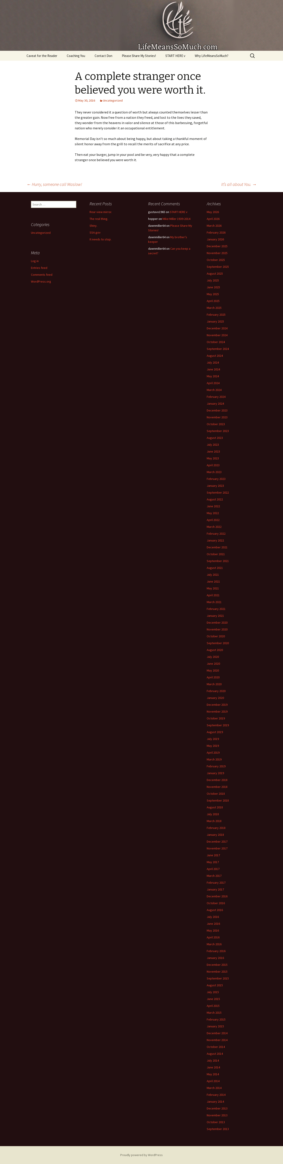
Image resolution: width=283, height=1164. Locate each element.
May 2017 (213, 862)
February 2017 (216, 883)
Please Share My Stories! (139, 56)
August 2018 (215, 807)
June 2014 (213, 1067)
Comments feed (41, 275)
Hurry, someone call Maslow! (54, 184)
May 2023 (213, 458)
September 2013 (218, 1129)
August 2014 (215, 1054)
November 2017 (217, 848)
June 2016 (213, 924)
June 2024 (213, 369)
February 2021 (216, 609)
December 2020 (217, 622)
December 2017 (217, 841)
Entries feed (39, 268)
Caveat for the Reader (42, 56)
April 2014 (213, 1081)
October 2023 (216, 424)
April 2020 (213, 677)
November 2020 (217, 629)
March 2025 (214, 308)
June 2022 (213, 506)
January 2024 (215, 404)
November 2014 (217, 1040)
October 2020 (216, 636)
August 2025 (215, 273)
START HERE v (175, 56)
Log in (35, 261)
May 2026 (213, 212)
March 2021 (214, 602)
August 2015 (215, 985)
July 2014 (213, 1060)
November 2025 (217, 253)
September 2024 (218, 349)
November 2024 (217, 335)
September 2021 (218, 561)
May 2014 (213, 1074)
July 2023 (213, 445)
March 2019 (214, 759)
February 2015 (216, 1019)
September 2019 (218, 725)
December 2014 (217, 1033)
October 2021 (216, 554)
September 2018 (218, 800)
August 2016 (215, 910)
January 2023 (215, 486)
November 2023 (217, 417)
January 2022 (215, 540)
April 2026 (213, 219)
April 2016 (213, 937)
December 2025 (217, 246)
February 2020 (216, 691)
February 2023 (216, 479)
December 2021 (217, 547)
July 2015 (213, 992)
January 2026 (215, 239)
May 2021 (213, 588)
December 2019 (217, 705)
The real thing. (99, 219)
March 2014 (214, 1088)
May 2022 (213, 513)
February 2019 (216, 766)
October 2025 (216, 260)
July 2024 (213, 362)
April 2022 (213, 520)
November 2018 (217, 787)
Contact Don (103, 56)
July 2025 (213, 280)
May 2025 (213, 294)
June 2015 (213, 999)
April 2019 (213, 753)
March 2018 (214, 821)
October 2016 (216, 903)
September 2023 (218, 431)
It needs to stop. (100, 239)
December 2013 (217, 1108)
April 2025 (213, 301)
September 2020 (218, 643)
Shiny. (93, 226)
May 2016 (213, 930)
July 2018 (213, 814)
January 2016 (215, 958)
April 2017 (213, 869)
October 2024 (216, 342)
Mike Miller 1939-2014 (176, 219)
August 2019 (215, 732)
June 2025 (213, 287)
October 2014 (216, 1047)
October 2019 (216, 718)
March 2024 (214, 390)
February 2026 (216, 232)
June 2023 (213, 451)
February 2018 (216, 828)
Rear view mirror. (101, 212)
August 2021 (215, 568)
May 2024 (213, 376)
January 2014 (215, 1102)
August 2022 (215, 499)
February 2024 (216, 397)
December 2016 (217, 896)
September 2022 (218, 492)
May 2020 (213, 670)
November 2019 (217, 711)
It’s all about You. (238, 184)
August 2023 (215, 438)
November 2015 (217, 971)
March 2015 (214, 1013)
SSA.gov (95, 232)
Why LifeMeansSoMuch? (211, 56)
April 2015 (213, 1006)
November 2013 (217, 1115)
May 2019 (213, 746)
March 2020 (214, 684)
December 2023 (217, 410)
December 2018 (217, 780)
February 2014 (216, 1095)
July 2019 (213, 739)
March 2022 (214, 527)
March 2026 (214, 226)
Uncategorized (113, 100)
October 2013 (216, 1122)
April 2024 (213, 383)
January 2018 (215, 835)
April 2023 (213, 465)
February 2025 (216, 315)
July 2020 (213, 657)
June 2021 (213, 581)
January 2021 (215, 616)
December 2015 (217, 965)
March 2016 (214, 944)
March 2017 (214, 876)
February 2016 (216, 951)
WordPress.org (41, 281)
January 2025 (215, 321)
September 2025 (218, 267)
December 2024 (217, 328)
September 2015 (218, 978)
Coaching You (76, 56)
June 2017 (213, 855)
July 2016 (213, 917)
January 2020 (215, 698)
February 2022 (216, 534)
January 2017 (215, 889)
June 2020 (213, 664)
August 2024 (215, 356)
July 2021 (213, 575)
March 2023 (214, 472)
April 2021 (213, 595)
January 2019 (215, 773)
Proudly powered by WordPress (141, 1155)
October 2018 (216, 794)
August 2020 (215, 650)
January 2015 (215, 1026)
